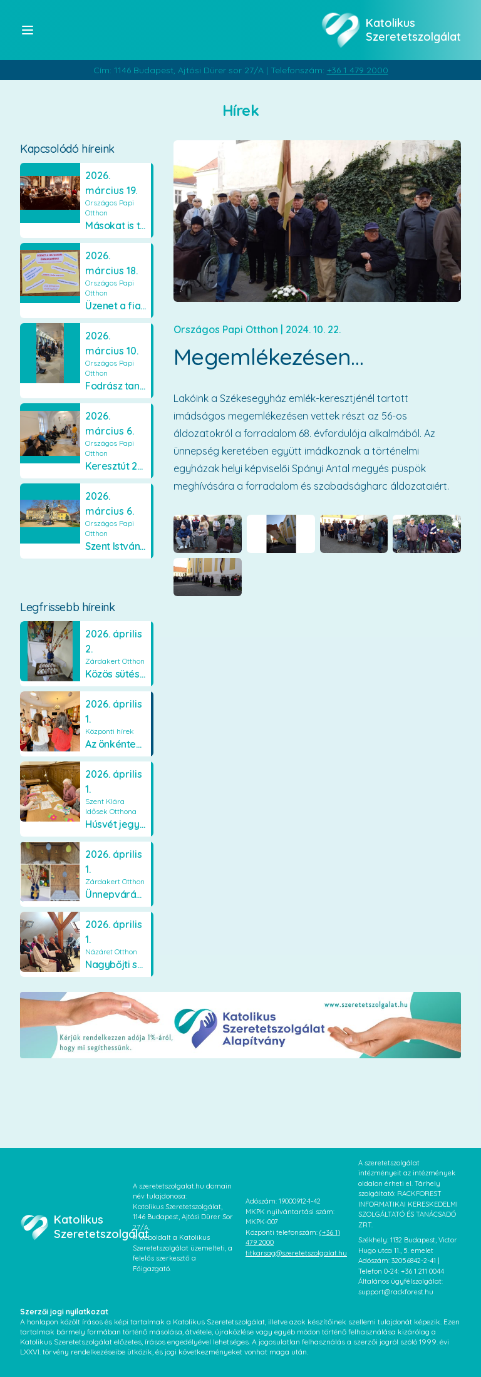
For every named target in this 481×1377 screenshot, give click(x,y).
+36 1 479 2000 (357, 70)
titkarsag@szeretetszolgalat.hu (296, 1253)
